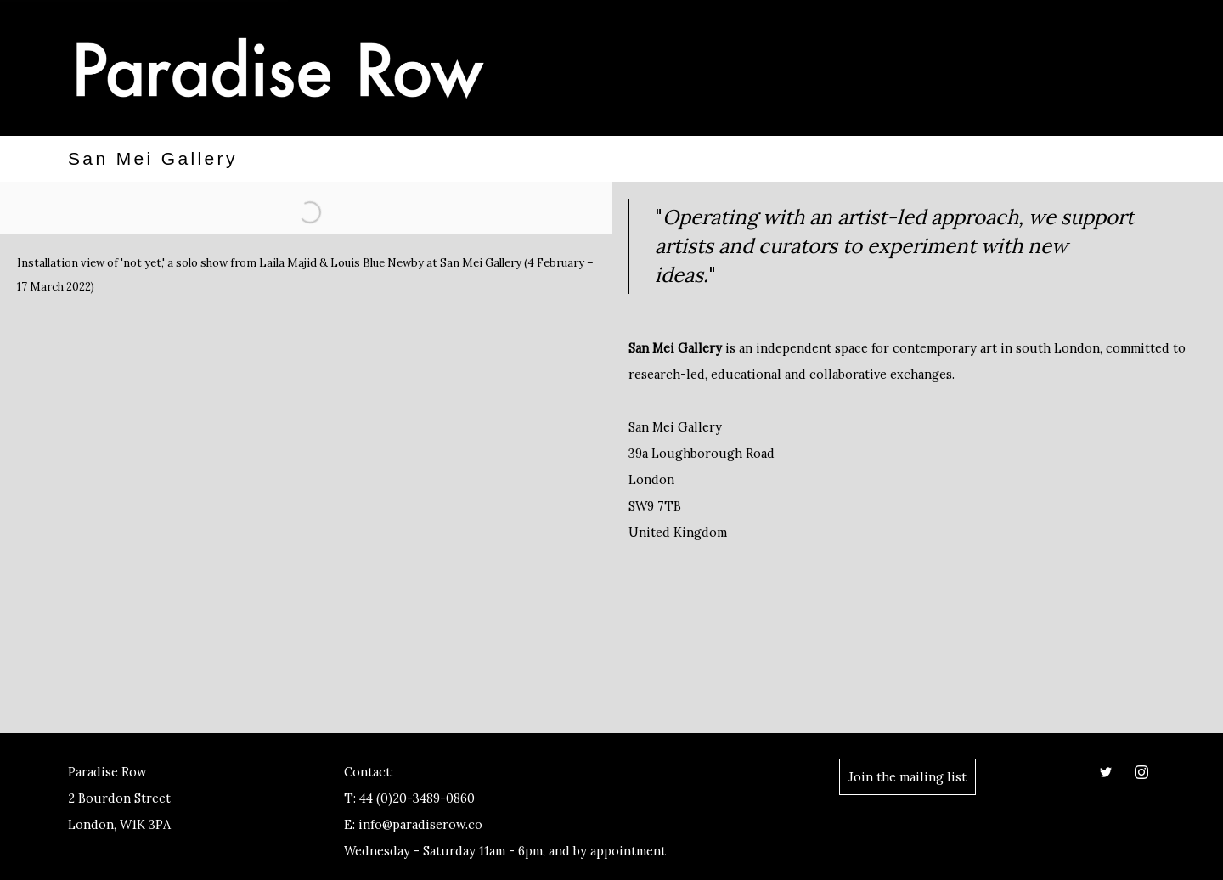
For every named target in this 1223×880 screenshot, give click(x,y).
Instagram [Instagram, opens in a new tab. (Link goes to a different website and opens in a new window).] (1141, 772)
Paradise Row (280, 68)
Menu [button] (1138, 70)
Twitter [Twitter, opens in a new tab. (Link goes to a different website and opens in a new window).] (1105, 772)
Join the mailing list (907, 777)
